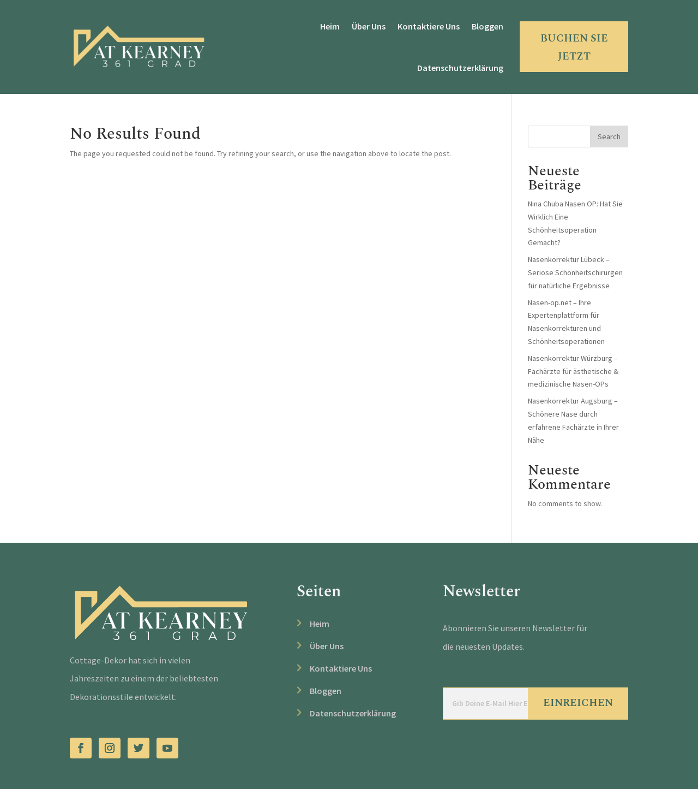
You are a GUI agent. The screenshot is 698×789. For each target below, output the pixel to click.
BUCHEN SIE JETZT (574, 47)
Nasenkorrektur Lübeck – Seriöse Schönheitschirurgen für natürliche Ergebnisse (575, 272)
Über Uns (369, 26)
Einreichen (578, 703)
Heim (330, 26)
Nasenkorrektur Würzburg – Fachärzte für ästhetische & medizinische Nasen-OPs (573, 371)
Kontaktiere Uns (429, 26)
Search (609, 136)
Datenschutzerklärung (460, 67)
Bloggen (487, 26)
